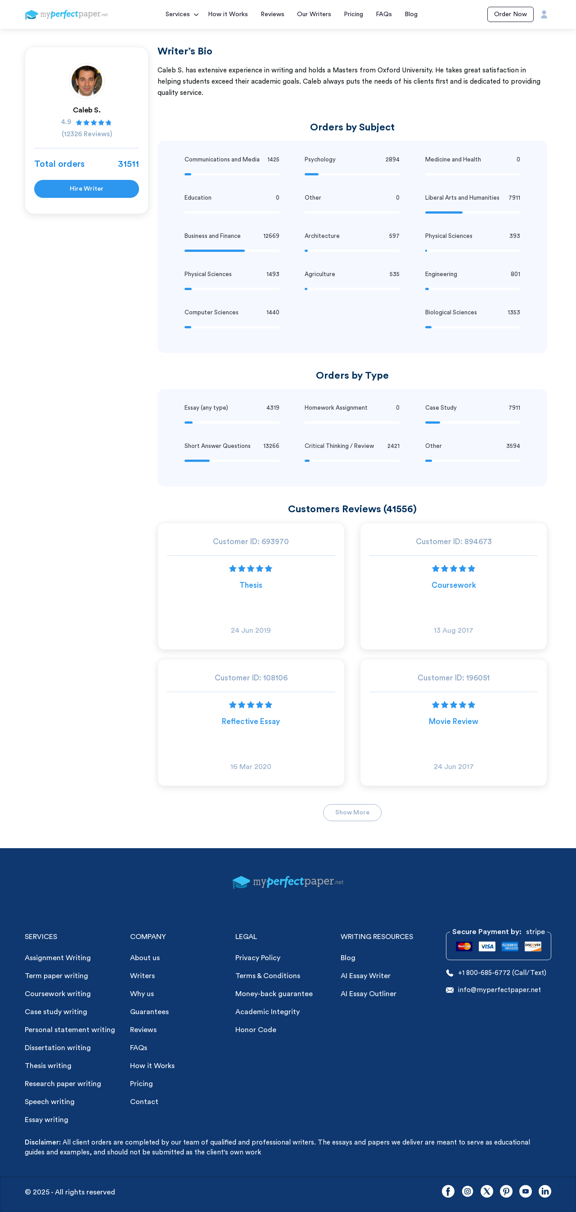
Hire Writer (87, 189)
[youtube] (525, 1192)
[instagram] (467, 1192)
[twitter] (487, 1192)
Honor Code (255, 1029)
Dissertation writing (58, 1047)
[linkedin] (545, 1192)
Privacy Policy (257, 958)
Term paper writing (56, 975)
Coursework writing (58, 993)
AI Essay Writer (366, 975)
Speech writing (50, 1101)
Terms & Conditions (267, 975)
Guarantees (149, 1011)
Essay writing (46, 1119)
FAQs (384, 14)
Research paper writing (63, 1083)
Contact (144, 1101)
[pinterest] (506, 1192)
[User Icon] (543, 14)
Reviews (272, 14)
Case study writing (56, 1011)
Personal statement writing (70, 1029)
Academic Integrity (267, 1011)
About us (145, 958)
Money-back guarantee (274, 993)
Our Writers (314, 14)
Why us (142, 993)
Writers (142, 975)
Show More (352, 812)
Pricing (353, 14)
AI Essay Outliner (368, 993)
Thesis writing (48, 1065)
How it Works (228, 14)
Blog (411, 14)
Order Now (510, 14)
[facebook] (448, 1192)
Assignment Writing (58, 958)
